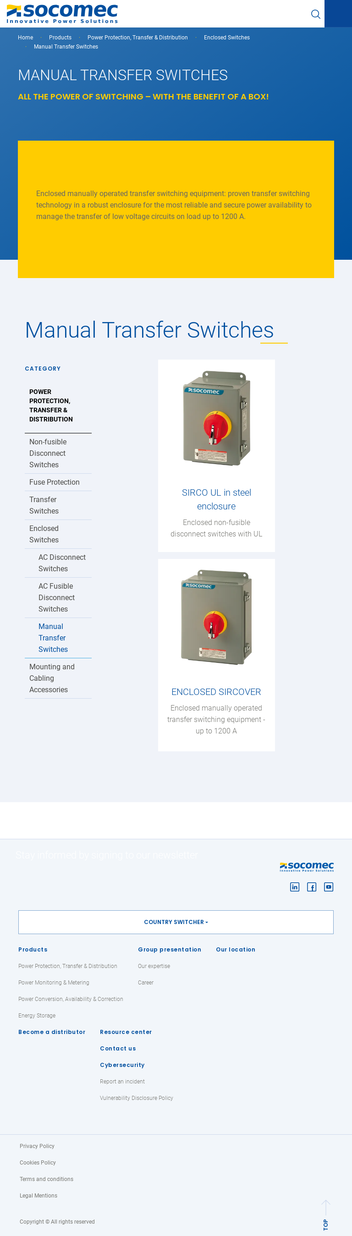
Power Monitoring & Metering (53, 982)
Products (32, 949)
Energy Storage (36, 1015)
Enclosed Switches (227, 37)
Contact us (118, 1048)
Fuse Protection (54, 482)
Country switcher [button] (174, 922)
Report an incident (122, 1081)
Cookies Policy (38, 1162)
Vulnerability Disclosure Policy (136, 1098)
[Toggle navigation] (338, 14)
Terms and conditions (46, 1179)
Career (146, 982)
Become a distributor (51, 1032)
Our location (235, 949)
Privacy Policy (37, 1146)
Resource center (126, 1032)
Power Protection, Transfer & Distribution (138, 37)
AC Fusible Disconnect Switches (56, 597)
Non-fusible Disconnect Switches (47, 453)
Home (25, 37)
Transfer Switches (44, 505)
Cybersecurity (122, 1065)
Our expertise (154, 966)
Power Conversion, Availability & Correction (70, 999)
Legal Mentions (38, 1195)
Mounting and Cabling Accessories (52, 678)
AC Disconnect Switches (62, 563)
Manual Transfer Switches (53, 638)
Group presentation (169, 949)
